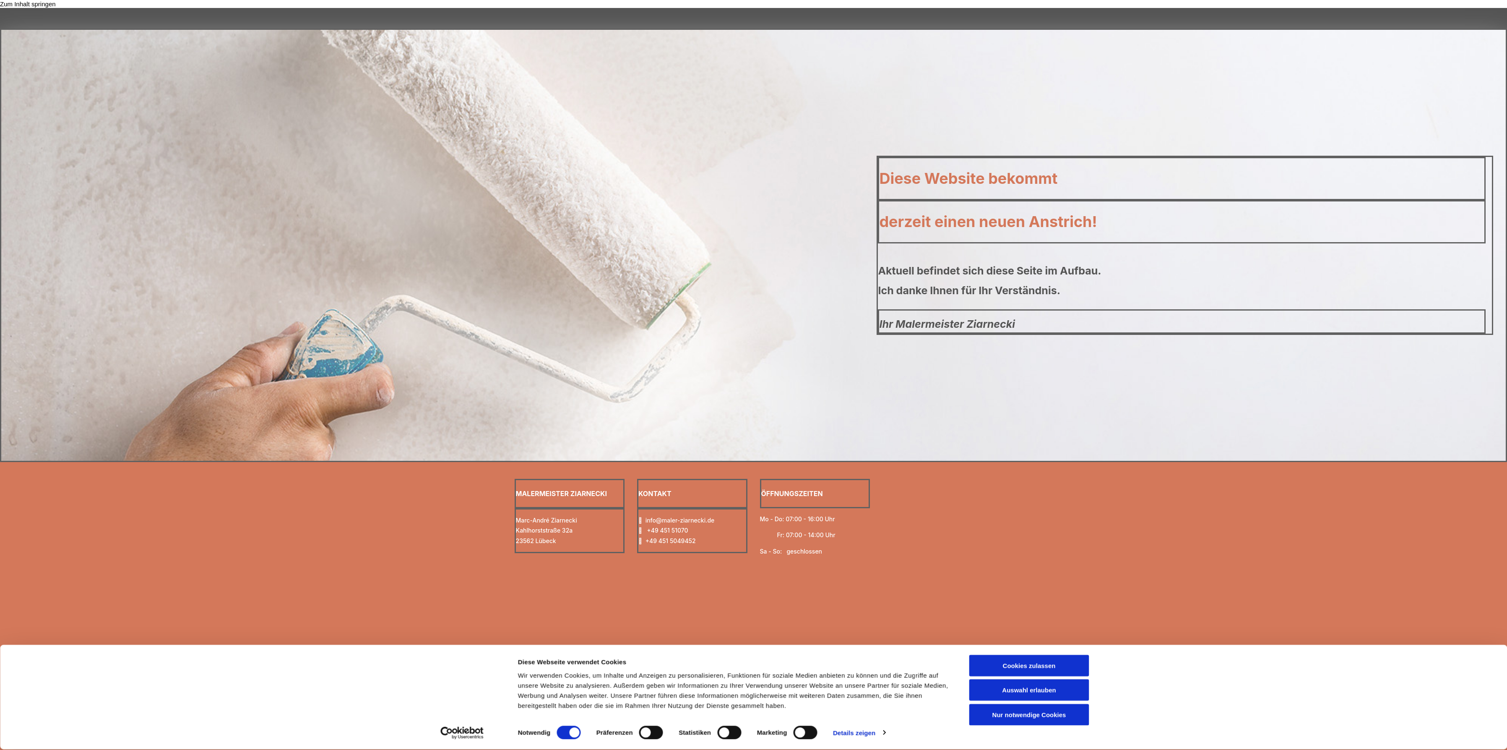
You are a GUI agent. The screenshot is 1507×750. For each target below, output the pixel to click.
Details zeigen (854, 554)
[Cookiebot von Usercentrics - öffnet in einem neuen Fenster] (462, 554)
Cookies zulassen (1029, 487)
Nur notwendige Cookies (1029, 536)
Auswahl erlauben (1029, 511)
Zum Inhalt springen (28, 4)
